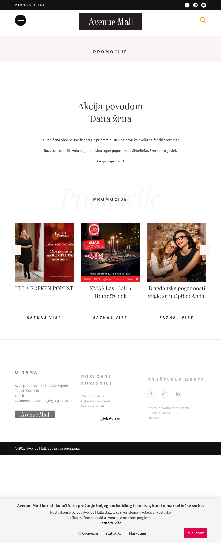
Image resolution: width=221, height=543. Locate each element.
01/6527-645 (30, 490)
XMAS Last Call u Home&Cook (110, 380)
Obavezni (90, 533)
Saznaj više (44, 406)
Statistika (113, 533)
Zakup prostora (92, 493)
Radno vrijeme (30, 5)
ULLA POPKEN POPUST (44, 376)
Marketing (137, 533)
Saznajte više (110, 522)
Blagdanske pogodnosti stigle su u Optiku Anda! (177, 380)
